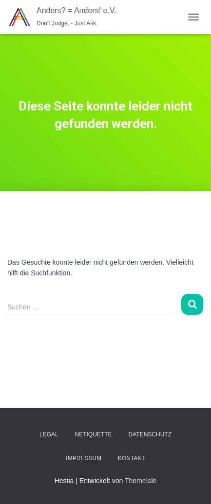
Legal (48, 434)
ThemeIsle (140, 481)
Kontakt (131, 458)
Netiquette (93, 434)
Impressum (83, 458)
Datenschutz (150, 434)
